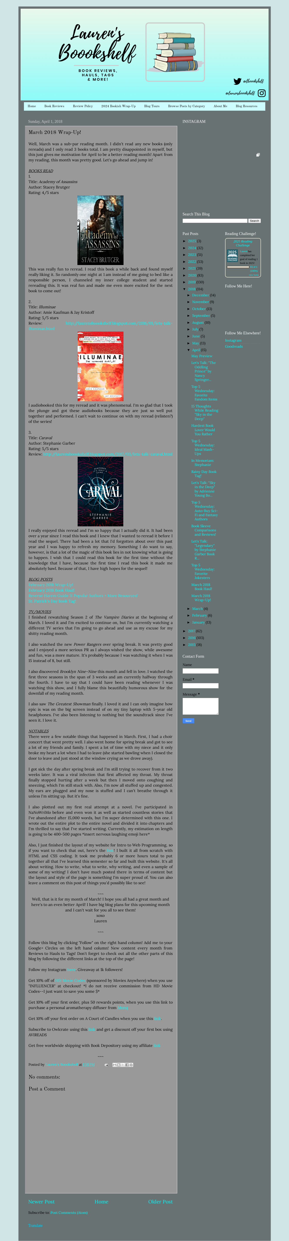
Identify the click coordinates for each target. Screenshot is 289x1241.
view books (254, 275)
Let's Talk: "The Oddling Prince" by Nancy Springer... (203, 371)
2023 (192, 254)
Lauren (243, 251)
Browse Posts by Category (186, 106)
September (201, 315)
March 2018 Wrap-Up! (201, 598)
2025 (192, 241)
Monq (123, 1007)
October (199, 309)
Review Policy (83, 106)
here (71, 969)
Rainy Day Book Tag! (204, 473)
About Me (220, 106)
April (196, 350)
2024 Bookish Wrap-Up (118, 106)
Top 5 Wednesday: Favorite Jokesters (203, 571)
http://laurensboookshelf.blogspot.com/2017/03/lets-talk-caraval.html (107, 454)
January (199, 622)
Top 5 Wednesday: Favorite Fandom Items (204, 392)
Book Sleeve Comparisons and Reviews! (203, 530)
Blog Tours (152, 106)
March (198, 608)
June (196, 336)
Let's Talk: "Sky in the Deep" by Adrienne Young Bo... (203, 488)
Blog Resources (246, 106)
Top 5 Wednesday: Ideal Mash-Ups (203, 447)
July (195, 329)
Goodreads (234, 346)
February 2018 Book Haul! (51, 590)
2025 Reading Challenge (243, 243)
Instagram (233, 340)
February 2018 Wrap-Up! (50, 584)
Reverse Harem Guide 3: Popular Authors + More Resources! (83, 595)
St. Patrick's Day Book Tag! (52, 601)
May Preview (201, 356)
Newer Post (41, 1201)
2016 (192, 638)
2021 (192, 268)
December (201, 295)
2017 (192, 631)
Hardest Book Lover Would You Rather (203, 429)
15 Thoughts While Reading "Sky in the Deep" (204, 412)
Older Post (160, 1201)
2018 (192, 289)
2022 (192, 261)
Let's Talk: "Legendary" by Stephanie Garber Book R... (203, 549)
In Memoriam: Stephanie (202, 462)
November (201, 302)
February (200, 615)
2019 (192, 282)
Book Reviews (54, 106)
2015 (192, 644)
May (196, 343)
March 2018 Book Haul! (201, 586)
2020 (192, 275)
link (110, 850)
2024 (192, 248)
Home (32, 106)
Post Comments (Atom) (69, 1212)
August (198, 322)
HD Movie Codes (70, 980)
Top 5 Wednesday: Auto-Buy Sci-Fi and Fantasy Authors (204, 510)
